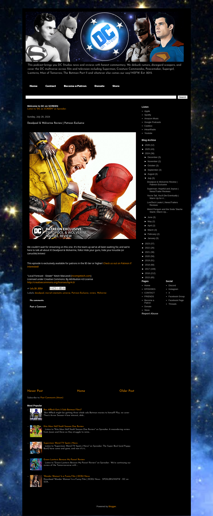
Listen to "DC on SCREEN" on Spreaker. (46, 109)
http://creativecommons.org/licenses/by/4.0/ (51, 282)
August (151, 174)
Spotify (147, 115)
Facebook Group (177, 296)
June (150, 217)
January (152, 238)
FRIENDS (149, 296)
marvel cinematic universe (57, 293)
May (150, 221)
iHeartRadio (150, 129)
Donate (100, 86)
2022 (148, 247)
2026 (148, 145)
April (150, 225)
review (93, 293)
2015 (148, 277)
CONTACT (149, 293)
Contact (50, 86)
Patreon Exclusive (80, 293)
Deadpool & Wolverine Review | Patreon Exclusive (162, 183)
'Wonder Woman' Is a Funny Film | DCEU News (67, 476)
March (151, 230)
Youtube (148, 133)
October (152, 165)
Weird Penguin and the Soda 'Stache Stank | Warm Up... (165, 210)
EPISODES (149, 289)
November (153, 161)
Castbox (148, 126)
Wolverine (101, 293)
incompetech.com (81, 275)
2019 (148, 260)
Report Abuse (150, 313)
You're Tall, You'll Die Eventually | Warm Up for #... (163, 196)
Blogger (112, 506)
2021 (148, 252)
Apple (147, 111)
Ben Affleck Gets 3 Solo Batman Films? (63, 410)
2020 (148, 256)
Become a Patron (75, 86)
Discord (172, 285)
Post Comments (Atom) (51, 398)
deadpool (39, 293)
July (150, 178)
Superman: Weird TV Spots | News (61, 443)
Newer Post (35, 391)
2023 (148, 243)
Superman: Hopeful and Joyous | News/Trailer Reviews (163, 190)
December (153, 157)
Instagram (173, 289)
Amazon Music (151, 118)
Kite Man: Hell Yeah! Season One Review (64, 426)
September (153, 170)
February (152, 234)
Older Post (126, 391)
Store (115, 86)
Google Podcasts (152, 122)
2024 (148, 153)
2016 (148, 273)
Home (33, 86)
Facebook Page (176, 300)
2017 (148, 269)
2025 (148, 149)
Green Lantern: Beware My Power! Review (64, 459)
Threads (173, 304)
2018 (148, 265)
